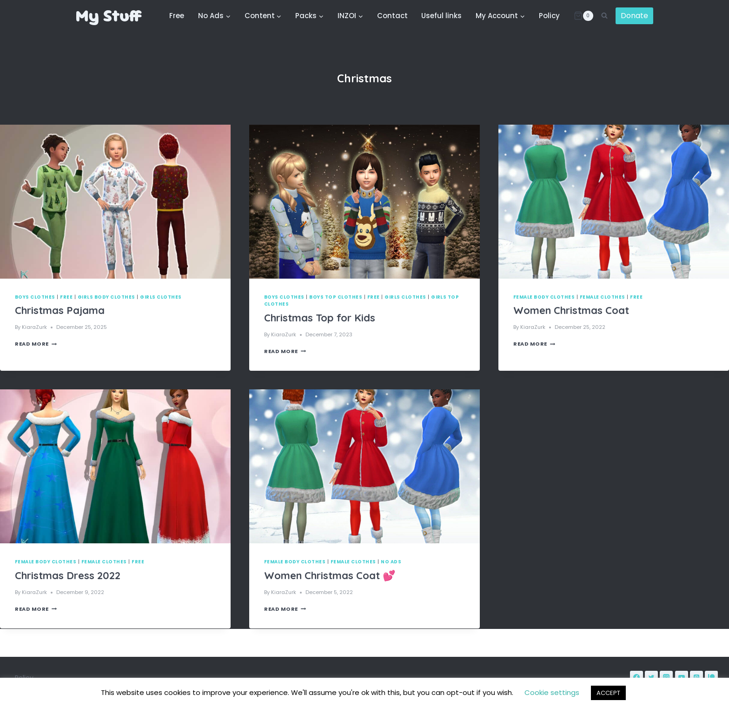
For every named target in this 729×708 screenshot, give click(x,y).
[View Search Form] (604, 15)
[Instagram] (666, 677)
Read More (36, 343)
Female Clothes (602, 297)
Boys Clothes (35, 297)
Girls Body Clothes (106, 297)
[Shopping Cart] (583, 16)
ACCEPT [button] (608, 692)
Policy (549, 15)
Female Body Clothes (544, 297)
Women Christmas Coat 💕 (329, 575)
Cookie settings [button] (551, 692)
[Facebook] (636, 677)
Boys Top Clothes (335, 297)
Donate (634, 15)
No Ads (391, 562)
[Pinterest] (696, 677)
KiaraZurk (34, 327)
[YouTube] (681, 677)
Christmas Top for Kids (319, 317)
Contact (392, 15)
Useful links (441, 15)
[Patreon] (711, 677)
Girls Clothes (160, 297)
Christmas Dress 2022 (67, 575)
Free (176, 15)
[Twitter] (651, 677)
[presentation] (115, 202)
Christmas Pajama (60, 310)
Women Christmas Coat (571, 310)
